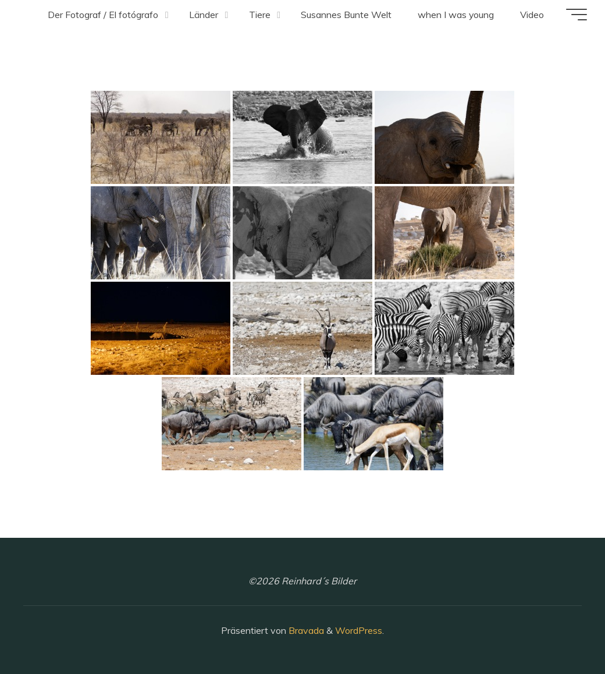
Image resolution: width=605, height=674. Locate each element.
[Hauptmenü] (575, 14)
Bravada (305, 630)
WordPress (358, 630)
